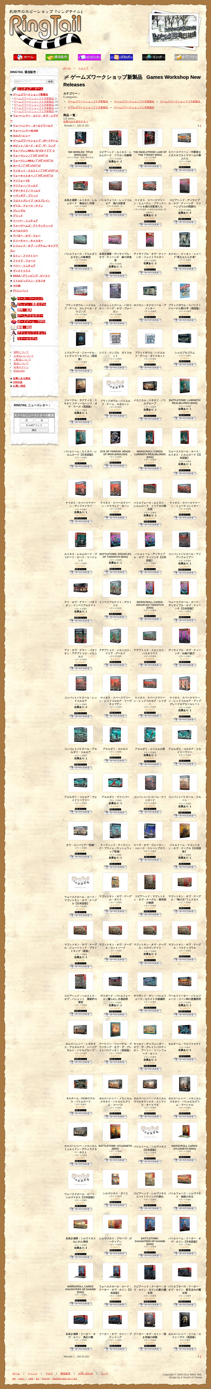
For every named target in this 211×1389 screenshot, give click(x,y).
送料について (21, 352)
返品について (21, 363)
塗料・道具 (24, 310)
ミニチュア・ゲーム (30, 88)
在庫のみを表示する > (75, 121)
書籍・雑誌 (24, 327)
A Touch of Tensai (191, 1377)
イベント (93, 57)
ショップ (83, 68)
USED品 (17, 382)
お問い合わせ (85, 1373)
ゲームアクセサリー (30, 315)
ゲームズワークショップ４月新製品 (34, 101)
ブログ (125, 57)
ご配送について (22, 359)
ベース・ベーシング (30, 298)
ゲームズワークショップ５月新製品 (34, 98)
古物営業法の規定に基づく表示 (64, 1379)
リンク (157, 57)
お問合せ (189, 57)
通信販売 (60, 57)
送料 (14, 1379)
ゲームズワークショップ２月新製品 (34, 108)
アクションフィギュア (31, 332)
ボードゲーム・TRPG (31, 321)
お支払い (21, 1379)
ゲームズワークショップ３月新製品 (34, 104)
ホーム (28, 57)
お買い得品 (19, 385)
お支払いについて (24, 355)
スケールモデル (27, 338)
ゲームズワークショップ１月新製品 (34, 111)
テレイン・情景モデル (31, 304)
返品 (37, 1379)
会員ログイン (21, 367)
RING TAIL (196, 1374)
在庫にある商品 (21, 378)
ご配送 (30, 1379)
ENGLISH (19, 370)
